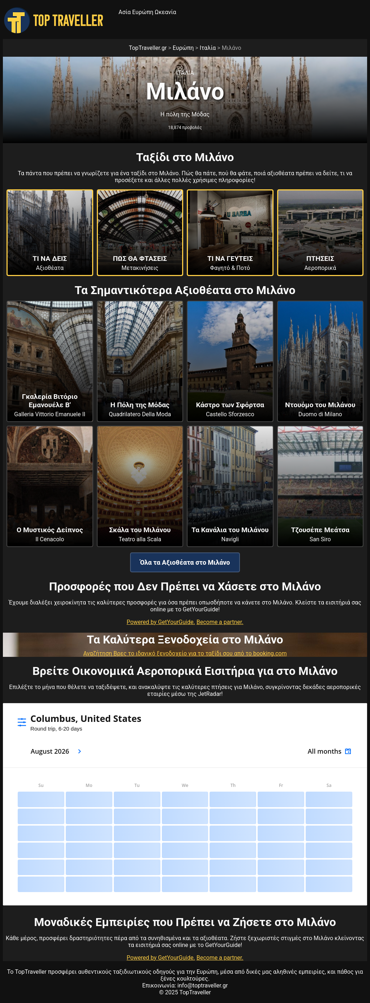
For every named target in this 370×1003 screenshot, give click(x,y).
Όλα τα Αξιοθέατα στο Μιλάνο (185, 562)
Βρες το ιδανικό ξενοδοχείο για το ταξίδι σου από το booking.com (200, 653)
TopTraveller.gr (148, 47)
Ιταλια (185, 72)
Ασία (125, 12)
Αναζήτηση (98, 653)
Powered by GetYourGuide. (160, 622)
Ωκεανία (165, 12)
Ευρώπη (143, 12)
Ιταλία (208, 47)
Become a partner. (220, 622)
